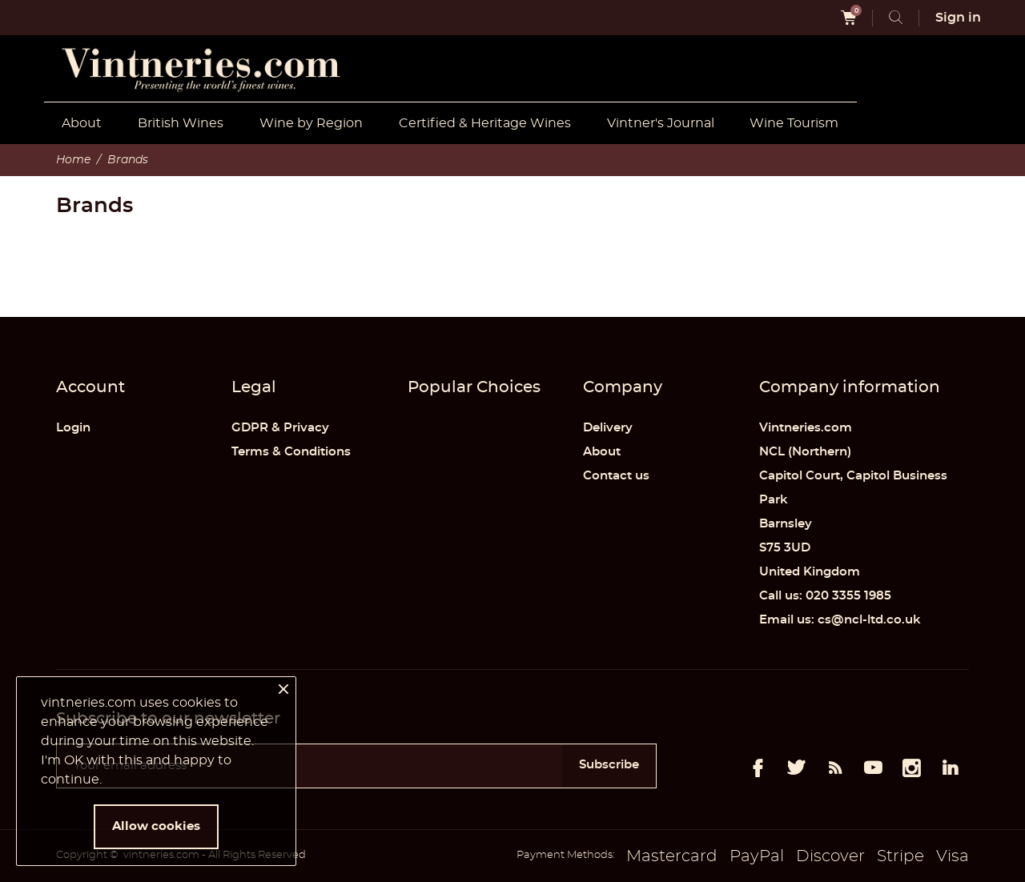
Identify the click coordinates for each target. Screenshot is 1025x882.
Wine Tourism (794, 123)
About (82, 123)
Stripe (900, 856)
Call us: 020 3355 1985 (825, 596)
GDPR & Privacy (280, 428)
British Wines (180, 123)
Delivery (608, 428)
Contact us (616, 476)
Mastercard (672, 856)
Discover (830, 856)
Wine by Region (311, 123)
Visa (952, 856)
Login (73, 428)
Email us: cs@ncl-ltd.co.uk (840, 620)
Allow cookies (156, 826)
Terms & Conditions (291, 452)
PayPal (757, 856)
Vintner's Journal (660, 123)
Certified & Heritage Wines (485, 123)
